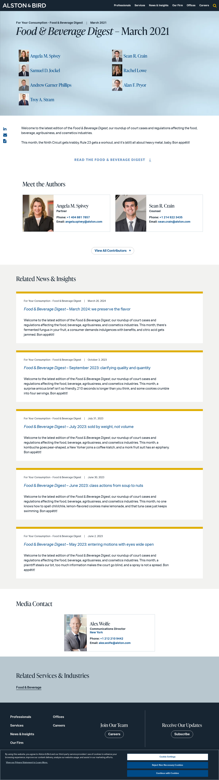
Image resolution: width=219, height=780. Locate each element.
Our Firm (177, 5)
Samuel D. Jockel (45, 70)
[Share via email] (5, 135)
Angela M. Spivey (45, 56)
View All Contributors (111, 250)
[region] (109, 765)
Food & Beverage (28, 687)
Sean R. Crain (135, 56)
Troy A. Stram (42, 99)
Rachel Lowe (135, 70)
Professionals (122, 5)
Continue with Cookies (167, 773)
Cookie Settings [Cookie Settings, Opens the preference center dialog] (168, 757)
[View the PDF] (5, 141)
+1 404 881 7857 (78, 217)
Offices (191, 5)
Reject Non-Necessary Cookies (167, 765)
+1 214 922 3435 (171, 217)
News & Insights (158, 5)
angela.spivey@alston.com (83, 221)
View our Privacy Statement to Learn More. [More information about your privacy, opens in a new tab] (27, 763)
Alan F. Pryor (135, 85)
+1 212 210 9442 (111, 638)
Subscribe (182, 734)
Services (140, 5)
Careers (204, 5)
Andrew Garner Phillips (50, 85)
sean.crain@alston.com (174, 221)
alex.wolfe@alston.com (115, 643)
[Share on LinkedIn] (5, 129)
